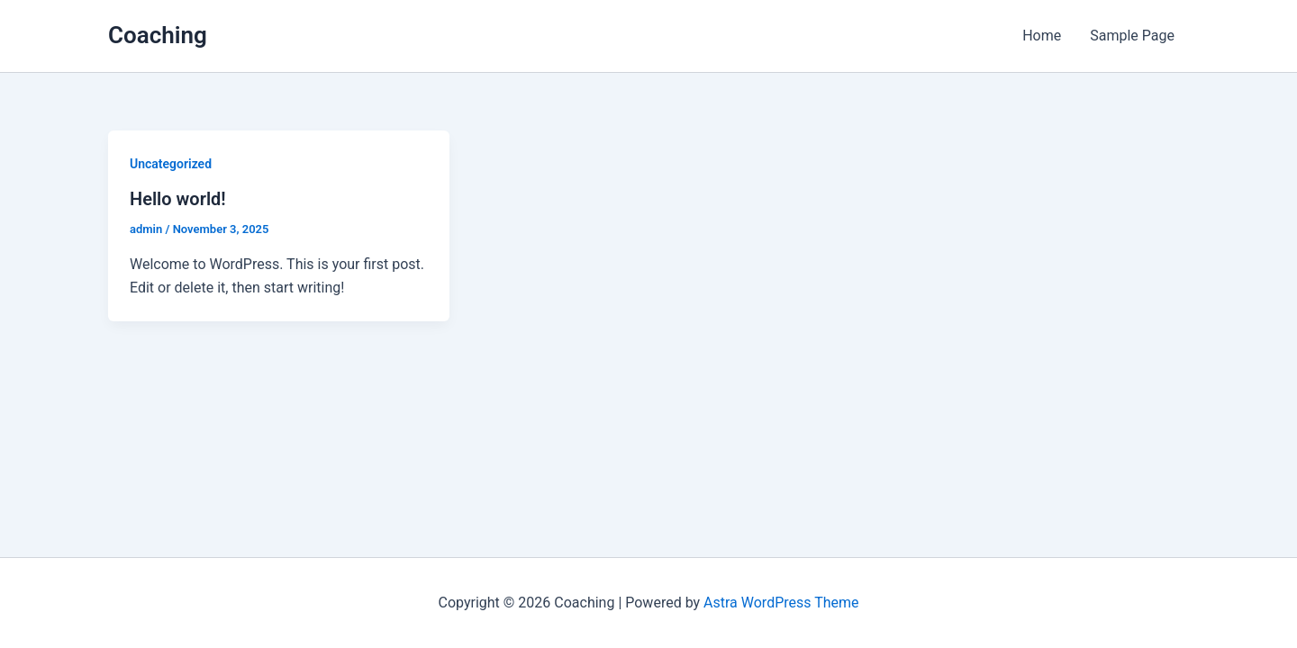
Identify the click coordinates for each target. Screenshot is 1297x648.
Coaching (157, 35)
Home (1041, 35)
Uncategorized (171, 164)
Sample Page (1132, 35)
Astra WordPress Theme (780, 602)
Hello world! (178, 199)
